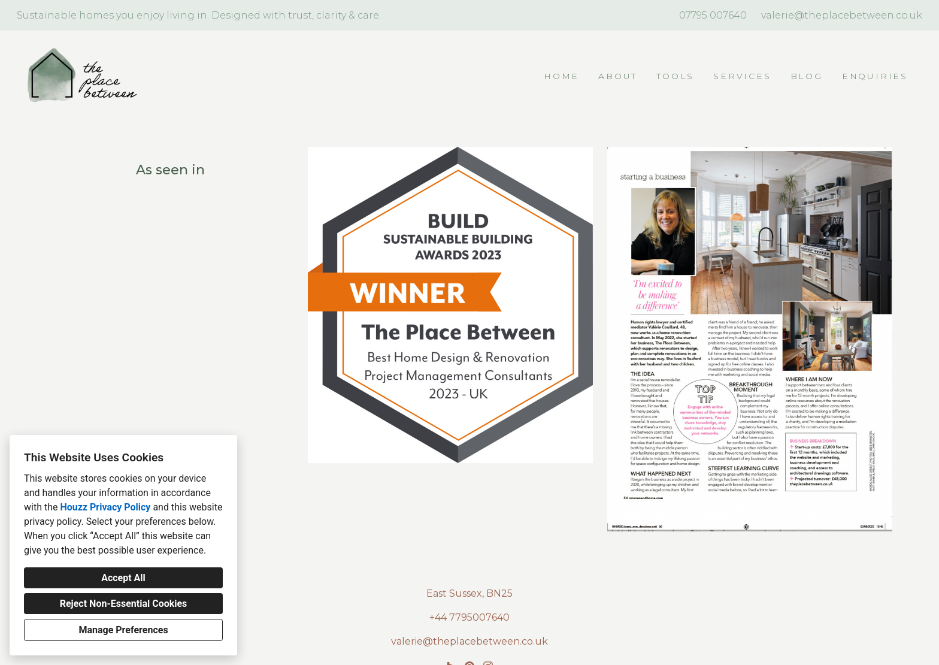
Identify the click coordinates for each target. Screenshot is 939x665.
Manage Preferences (123, 630)
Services (742, 76)
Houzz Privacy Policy (105, 507)
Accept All (123, 578)
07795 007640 (713, 15)
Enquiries (875, 76)
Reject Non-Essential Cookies (123, 603)
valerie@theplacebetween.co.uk (841, 15)
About (617, 76)
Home (561, 76)
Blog (806, 76)
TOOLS (675, 76)
